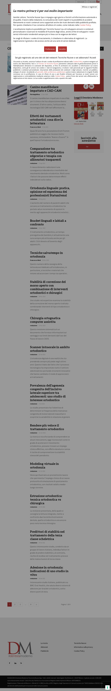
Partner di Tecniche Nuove (49, 64)
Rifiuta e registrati (89, 7)
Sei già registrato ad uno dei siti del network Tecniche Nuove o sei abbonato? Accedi (55, 57)
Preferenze (50, 49)
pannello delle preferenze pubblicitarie (51, 72)
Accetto (62, 49)
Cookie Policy (85, 25)
